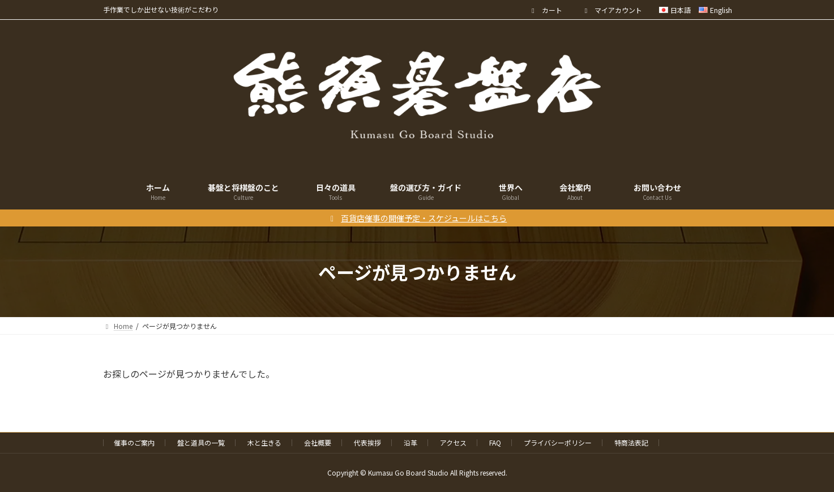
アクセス (453, 442)
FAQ (495, 442)
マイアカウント (612, 10)
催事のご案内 (134, 442)
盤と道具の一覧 (201, 442)
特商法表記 (631, 442)
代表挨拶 (367, 442)
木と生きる (264, 442)
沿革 (410, 442)
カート (545, 10)
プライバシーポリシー (558, 442)
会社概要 (317, 442)
